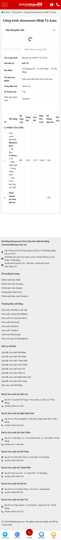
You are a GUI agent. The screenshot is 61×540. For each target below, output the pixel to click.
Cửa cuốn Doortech (10, 322)
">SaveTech (6, 525)
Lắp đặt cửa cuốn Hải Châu (13, 356)
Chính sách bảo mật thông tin (14, 296)
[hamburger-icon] (4, 5)
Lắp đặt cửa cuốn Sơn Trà (13, 369)
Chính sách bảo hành (10, 280)
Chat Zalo (17, 535)
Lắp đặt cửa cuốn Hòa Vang (14, 381)
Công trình (17, 12)
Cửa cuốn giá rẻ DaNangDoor (14, 338)
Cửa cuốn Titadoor (10, 330)
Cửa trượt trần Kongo (11, 334)
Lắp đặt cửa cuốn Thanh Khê (14, 360)
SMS (53, 535)
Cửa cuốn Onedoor (10, 326)
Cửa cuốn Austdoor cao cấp (14, 310)
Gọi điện (29, 532)
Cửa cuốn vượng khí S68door (14, 314)
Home (7, 12)
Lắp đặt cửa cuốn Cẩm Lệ (13, 373)
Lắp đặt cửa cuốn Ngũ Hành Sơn (16, 377)
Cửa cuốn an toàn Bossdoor (14, 318)
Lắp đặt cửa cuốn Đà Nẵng (13, 352)
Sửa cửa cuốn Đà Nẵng (11, 385)
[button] (54, 30)
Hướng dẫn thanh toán (11, 292)
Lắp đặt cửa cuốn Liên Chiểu (14, 365)
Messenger (41, 535)
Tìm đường (5, 535)
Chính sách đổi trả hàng (12, 284)
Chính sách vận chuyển (11, 288)
